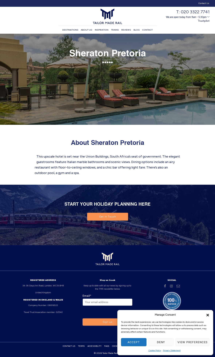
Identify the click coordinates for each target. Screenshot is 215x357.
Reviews (126, 30)
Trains (115, 30)
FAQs (106, 346)
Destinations (70, 30)
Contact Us (203, 3)
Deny (161, 342)
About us (86, 30)
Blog (137, 30)
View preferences (192, 342)
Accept (134, 342)
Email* (87, 295)
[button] (208, 315)
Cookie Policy (154, 350)
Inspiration (101, 30)
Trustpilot (204, 20)
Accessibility (94, 346)
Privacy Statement (172, 350)
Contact (147, 30)
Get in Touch (107, 216)
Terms (81, 346)
